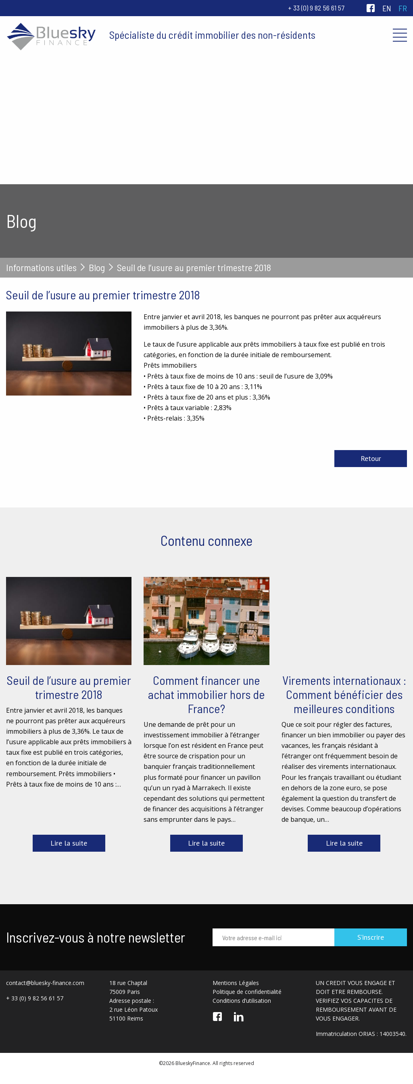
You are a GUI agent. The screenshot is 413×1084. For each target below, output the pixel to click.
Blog (97, 267)
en (386, 8)
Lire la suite (68, 843)
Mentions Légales (236, 983)
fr (402, 8)
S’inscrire (370, 937)
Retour (371, 458)
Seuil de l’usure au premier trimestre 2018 (69, 687)
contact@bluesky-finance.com (45, 983)
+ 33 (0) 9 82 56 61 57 (316, 7)
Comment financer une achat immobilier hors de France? (206, 694)
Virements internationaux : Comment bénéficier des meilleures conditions (344, 694)
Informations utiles (41, 267)
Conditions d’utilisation (242, 1000)
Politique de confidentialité (247, 992)
